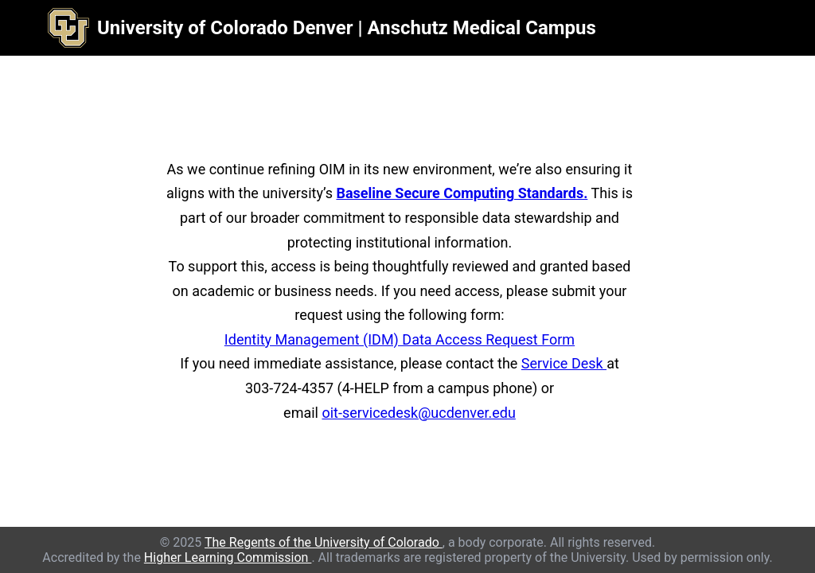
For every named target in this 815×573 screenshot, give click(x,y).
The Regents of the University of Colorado (324, 542)
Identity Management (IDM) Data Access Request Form (399, 339)
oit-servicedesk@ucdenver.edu (418, 412)
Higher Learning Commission (228, 557)
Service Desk (563, 363)
